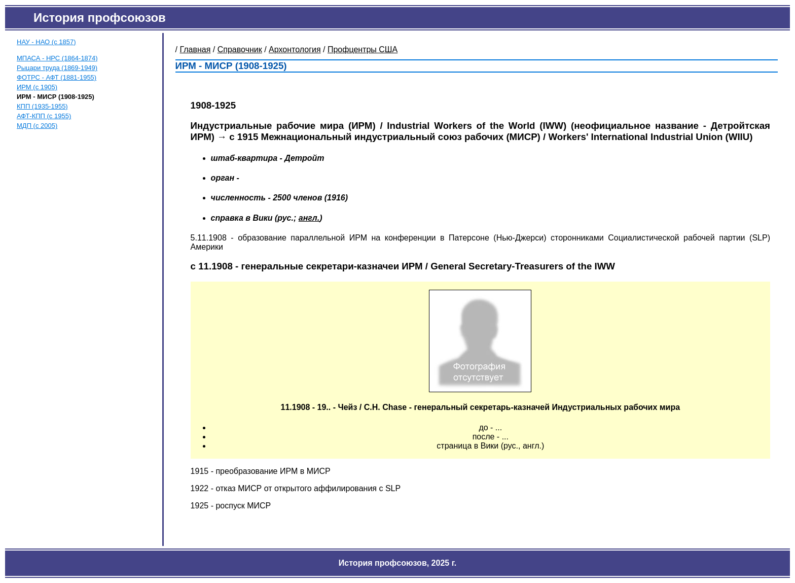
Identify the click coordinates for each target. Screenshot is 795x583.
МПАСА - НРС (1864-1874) (57, 58)
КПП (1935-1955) (42, 106)
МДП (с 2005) (37, 125)
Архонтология (295, 49)
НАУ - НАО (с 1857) (46, 42)
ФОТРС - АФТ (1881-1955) (56, 77)
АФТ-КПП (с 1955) (44, 116)
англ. (309, 218)
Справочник (240, 49)
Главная (195, 49)
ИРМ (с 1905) (37, 87)
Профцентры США (362, 49)
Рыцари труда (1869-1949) (57, 68)
